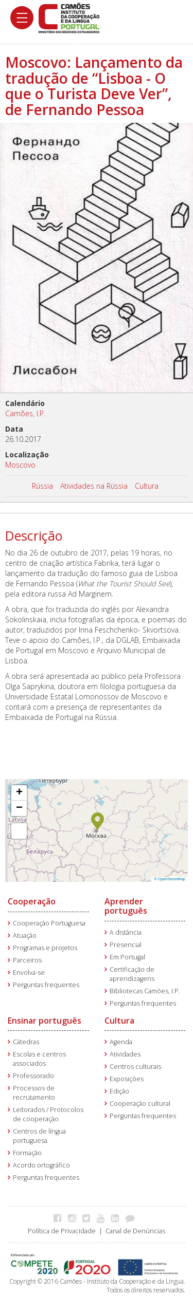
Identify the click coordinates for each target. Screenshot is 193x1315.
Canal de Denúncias (135, 1231)
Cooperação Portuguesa (49, 923)
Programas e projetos (45, 947)
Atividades (125, 1054)
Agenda (121, 1042)
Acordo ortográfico (41, 1165)
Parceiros (27, 960)
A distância (126, 932)
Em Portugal (127, 957)
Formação (27, 1153)
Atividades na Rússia (94, 486)
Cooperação (32, 901)
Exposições (127, 1079)
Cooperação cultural (140, 1103)
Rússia (42, 486)
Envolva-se (29, 972)
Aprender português (125, 906)
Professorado (33, 1075)
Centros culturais (135, 1066)
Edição (119, 1091)
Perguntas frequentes (46, 984)
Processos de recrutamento (34, 1093)
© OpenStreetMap (169, 879)
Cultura (147, 486)
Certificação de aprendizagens (132, 974)
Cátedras (26, 1042)
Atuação (25, 935)
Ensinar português (44, 1020)
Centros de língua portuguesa (39, 1136)
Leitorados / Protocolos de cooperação (48, 1114)
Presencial (126, 944)
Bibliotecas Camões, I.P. (145, 991)
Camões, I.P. (25, 413)
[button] (97, 820)
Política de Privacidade (62, 1231)
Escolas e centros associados (39, 1059)
